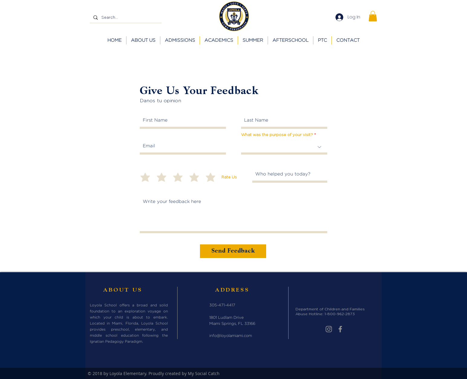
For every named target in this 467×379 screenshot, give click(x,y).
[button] (372, 16)
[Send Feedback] (233, 251)
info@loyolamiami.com (230, 336)
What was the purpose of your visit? (277, 135)
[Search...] (125, 17)
